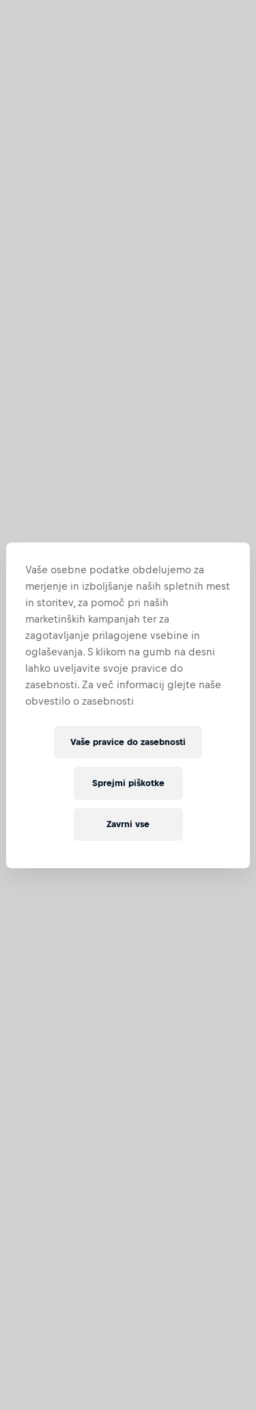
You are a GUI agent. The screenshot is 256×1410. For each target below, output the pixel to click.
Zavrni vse (128, 824)
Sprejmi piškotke (128, 783)
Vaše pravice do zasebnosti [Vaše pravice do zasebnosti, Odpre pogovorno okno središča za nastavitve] (128, 742)
